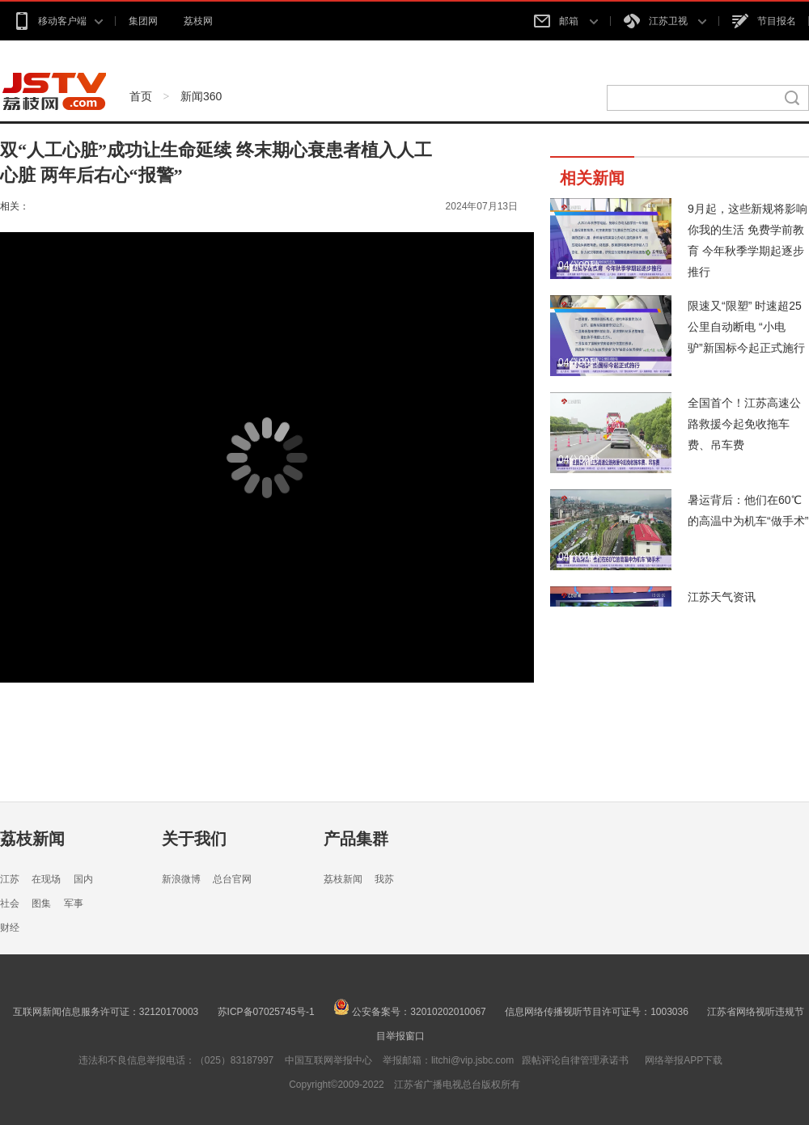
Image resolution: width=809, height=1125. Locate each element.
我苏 (384, 879)
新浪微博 (181, 879)
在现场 (46, 879)
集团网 (143, 21)
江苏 (9, 879)
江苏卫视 (665, 21)
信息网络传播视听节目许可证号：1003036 (596, 1011)
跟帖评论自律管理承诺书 (575, 1060)
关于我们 (194, 839)
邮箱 (565, 21)
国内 (83, 879)
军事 (73, 903)
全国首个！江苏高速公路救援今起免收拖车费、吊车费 (744, 423)
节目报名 (764, 21)
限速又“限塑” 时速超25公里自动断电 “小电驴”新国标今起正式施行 (746, 326)
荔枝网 (198, 21)
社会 (9, 903)
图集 (41, 903)
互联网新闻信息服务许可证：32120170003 (105, 1011)
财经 (9, 927)
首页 (140, 96)
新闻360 (201, 96)
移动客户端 (58, 21)
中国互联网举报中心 (328, 1060)
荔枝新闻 (32, 839)
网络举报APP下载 (683, 1060)
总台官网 (232, 879)
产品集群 (356, 839)
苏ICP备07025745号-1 (266, 1011)
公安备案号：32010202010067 (409, 1011)
